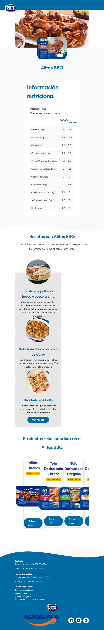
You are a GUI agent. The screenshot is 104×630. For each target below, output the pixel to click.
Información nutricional (43, 92)
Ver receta (38, 419)
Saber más (31, 523)
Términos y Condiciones (25, 590)
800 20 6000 (41, 564)
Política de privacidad (24, 586)
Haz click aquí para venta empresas (30, 599)
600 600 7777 (37, 568)
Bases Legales (21, 593)
